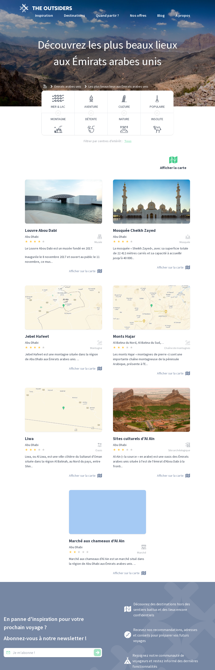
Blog (161, 15)
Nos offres (138, 15)
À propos (183, 15)
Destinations (74, 15)
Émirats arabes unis (67, 86)
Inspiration (44, 15)
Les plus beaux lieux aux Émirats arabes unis (118, 86)
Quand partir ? (107, 15)
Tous (128, 141)
